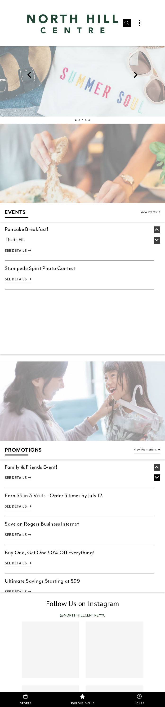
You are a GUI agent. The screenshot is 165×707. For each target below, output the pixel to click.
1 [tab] (76, 120)
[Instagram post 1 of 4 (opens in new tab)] (50, 649)
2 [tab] (79, 120)
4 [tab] (86, 120)
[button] (127, 23)
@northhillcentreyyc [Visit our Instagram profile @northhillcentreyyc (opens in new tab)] (82, 615)
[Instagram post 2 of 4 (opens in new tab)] (114, 649)
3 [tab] (82, 120)
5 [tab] (89, 120)
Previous (29, 76)
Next (136, 76)
